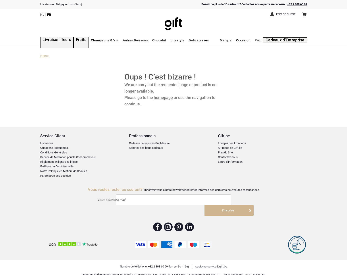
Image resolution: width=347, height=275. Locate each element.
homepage (163, 97)
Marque (231, 40)
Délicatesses (191, 40)
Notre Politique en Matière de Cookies (63, 171)
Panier (306, 12)
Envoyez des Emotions (232, 143)
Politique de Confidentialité (56, 166)
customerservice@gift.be (211, 260)
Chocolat (151, 40)
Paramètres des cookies (55, 175)
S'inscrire (228, 199)
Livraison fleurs (53, 40)
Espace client (285, 14)
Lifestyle (169, 40)
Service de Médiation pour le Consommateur (67, 157)
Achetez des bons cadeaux (146, 147)
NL (42, 14)
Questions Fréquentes (54, 147)
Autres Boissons (127, 40)
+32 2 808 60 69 (297, 4)
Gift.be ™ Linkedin (189, 220)
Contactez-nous (228, 157)
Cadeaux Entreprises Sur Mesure (149, 143)
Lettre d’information (230, 161)
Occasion (248, 40)
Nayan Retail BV (125, 268)
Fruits (74, 40)
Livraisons (46, 143)
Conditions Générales (53, 152)
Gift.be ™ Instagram (168, 220)
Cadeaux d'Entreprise (288, 40)
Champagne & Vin (96, 40)
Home (44, 56)
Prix (263, 40)
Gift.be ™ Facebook (157, 220)
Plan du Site (225, 152)
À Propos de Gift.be (230, 147)
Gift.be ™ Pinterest (178, 220)
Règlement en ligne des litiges (59, 161)
